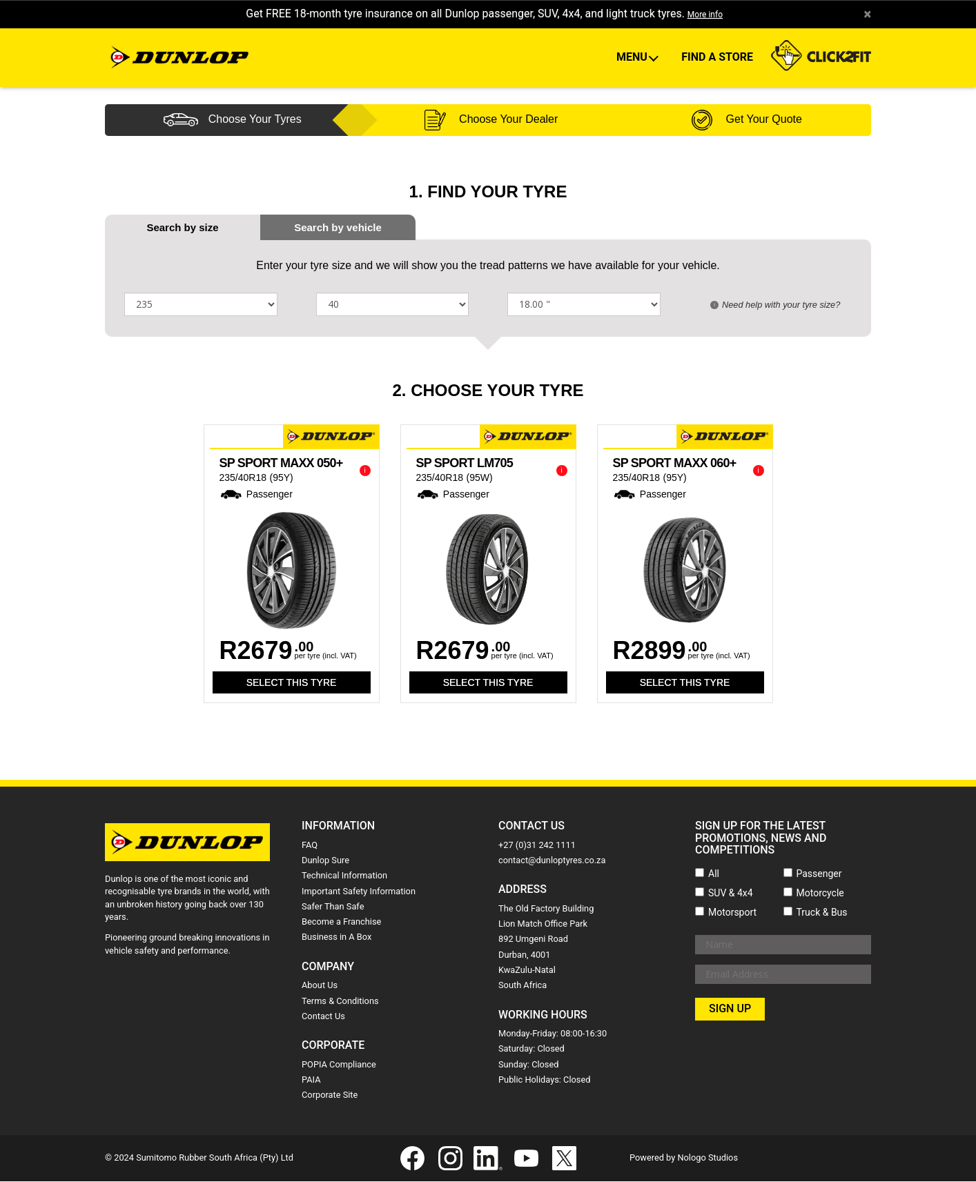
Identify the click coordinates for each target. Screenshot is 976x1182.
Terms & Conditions (340, 1001)
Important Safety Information (359, 892)
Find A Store (717, 57)
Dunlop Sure (325, 861)
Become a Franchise (341, 922)
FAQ (310, 845)
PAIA (311, 1080)
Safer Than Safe (333, 907)
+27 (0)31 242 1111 (537, 845)
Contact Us (323, 1017)
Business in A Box (336, 938)
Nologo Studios (707, 1158)
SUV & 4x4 (730, 893)
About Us (320, 986)
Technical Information (344, 876)
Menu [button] (633, 57)
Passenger (819, 874)
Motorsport (732, 912)
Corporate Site (330, 1095)
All (713, 874)
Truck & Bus (822, 912)
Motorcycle (820, 893)
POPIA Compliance (339, 1065)
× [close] (866, 14)
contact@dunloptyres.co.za (551, 861)
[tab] (338, 228)
